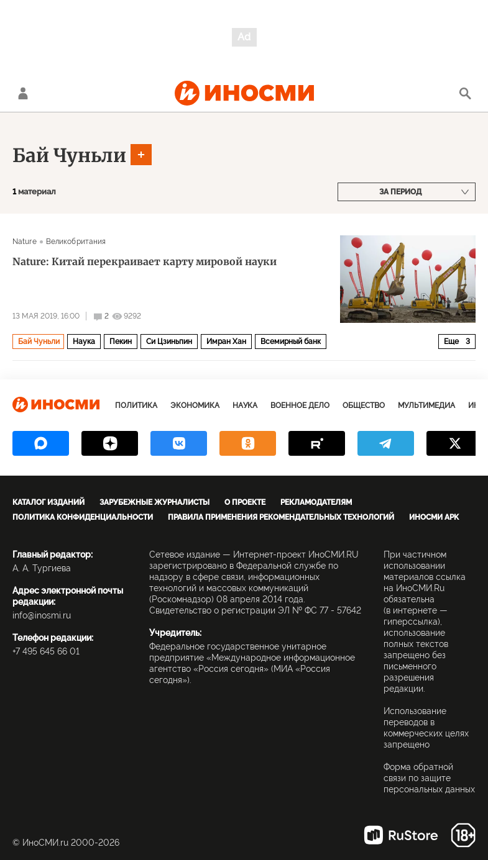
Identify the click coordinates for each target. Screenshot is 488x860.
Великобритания (76, 241)
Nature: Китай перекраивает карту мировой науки (144, 261)
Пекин (120, 341)
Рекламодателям (316, 502)
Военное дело (299, 405)
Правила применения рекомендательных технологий (281, 517)
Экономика (194, 405)
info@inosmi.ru (41, 615)
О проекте (244, 502)
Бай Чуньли (69, 155)
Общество (364, 405)
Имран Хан (226, 341)
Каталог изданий (48, 502)
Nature (24, 241)
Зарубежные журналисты (154, 502)
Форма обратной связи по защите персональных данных (429, 778)
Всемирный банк (290, 341)
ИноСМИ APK (434, 517)
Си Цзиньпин (169, 341)
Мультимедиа (426, 405)
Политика (136, 405)
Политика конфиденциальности (82, 517)
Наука (84, 341)
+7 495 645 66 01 (46, 651)
